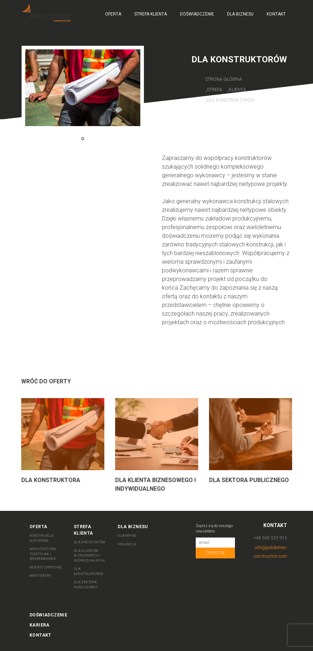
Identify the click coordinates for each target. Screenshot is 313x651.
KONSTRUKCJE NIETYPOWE (42, 538)
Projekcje (127, 544)
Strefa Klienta (150, 14)
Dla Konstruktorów (231, 100)
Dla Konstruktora (50, 480)
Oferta (113, 14)
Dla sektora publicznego (249, 480)
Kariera (40, 625)
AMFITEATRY (40, 576)
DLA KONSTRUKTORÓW (88, 571)
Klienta (237, 89)
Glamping (127, 536)
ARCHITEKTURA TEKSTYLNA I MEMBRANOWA (43, 554)
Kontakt (276, 14)
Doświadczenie (197, 14)
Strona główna (223, 79)
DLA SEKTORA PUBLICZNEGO (85, 584)
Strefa (215, 89)
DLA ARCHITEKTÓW (89, 542)
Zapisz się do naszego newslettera (214, 528)
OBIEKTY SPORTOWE (46, 567)
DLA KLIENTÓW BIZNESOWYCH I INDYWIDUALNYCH (89, 555)
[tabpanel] (83, 88)
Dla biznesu (240, 14)
